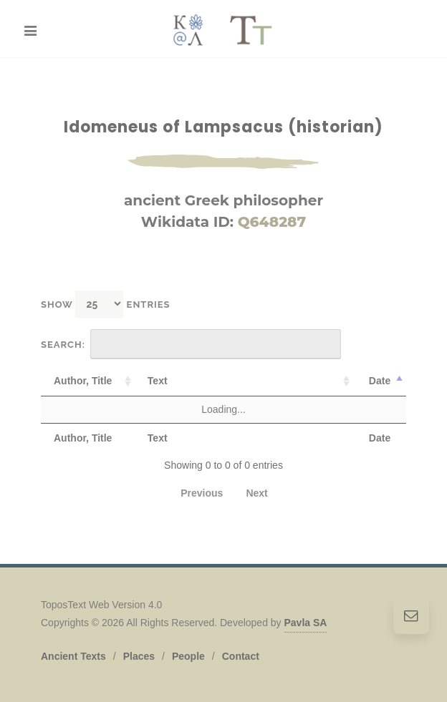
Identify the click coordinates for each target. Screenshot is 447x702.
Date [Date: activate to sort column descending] (379, 380)
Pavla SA (305, 622)
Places (139, 656)
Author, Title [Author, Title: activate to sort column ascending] (83, 380)
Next (256, 493)
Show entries (105, 304)
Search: (191, 344)
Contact (240, 656)
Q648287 (272, 221)
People (188, 656)
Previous (202, 493)
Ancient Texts (73, 656)
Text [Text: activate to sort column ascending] (158, 380)
